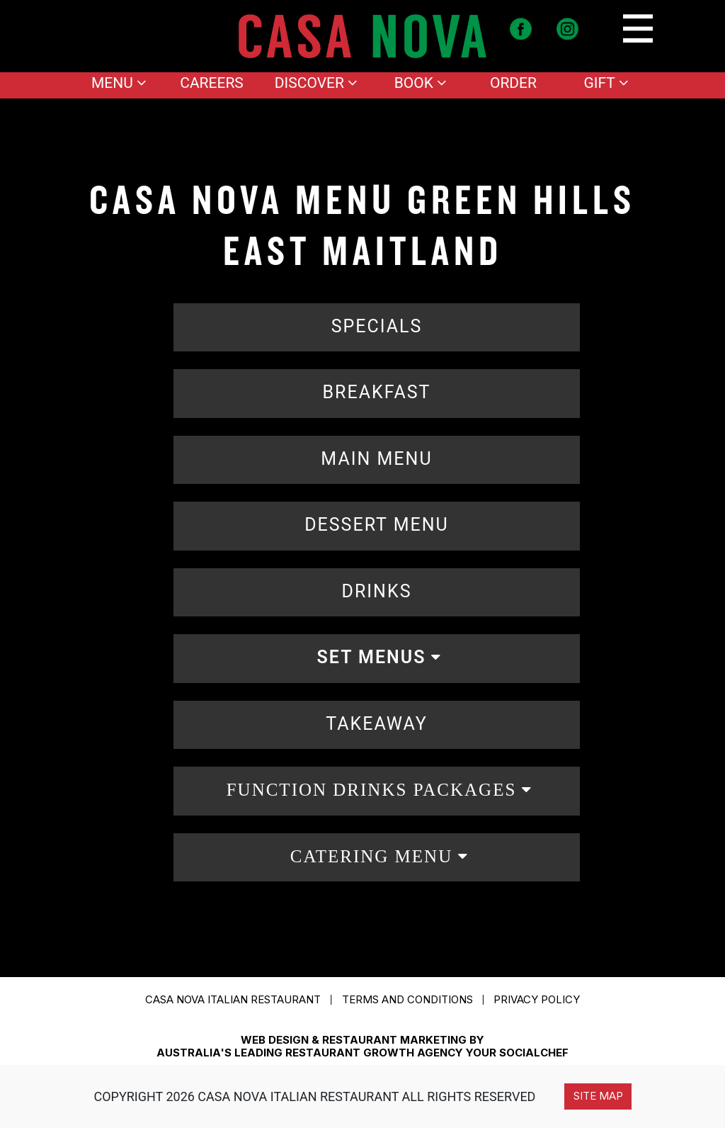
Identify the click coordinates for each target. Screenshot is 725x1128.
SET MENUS (371, 657)
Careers (212, 82)
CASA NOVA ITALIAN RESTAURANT (233, 999)
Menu (119, 82)
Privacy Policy (536, 999)
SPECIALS (377, 326)
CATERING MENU (371, 856)
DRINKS (377, 591)
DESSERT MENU (376, 524)
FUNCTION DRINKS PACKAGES (372, 789)
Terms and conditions (407, 999)
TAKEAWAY (376, 724)
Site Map (598, 1095)
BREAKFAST (376, 392)
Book (420, 82)
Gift (605, 82)
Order (513, 82)
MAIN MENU (376, 459)
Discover (316, 82)
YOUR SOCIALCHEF (517, 1052)
